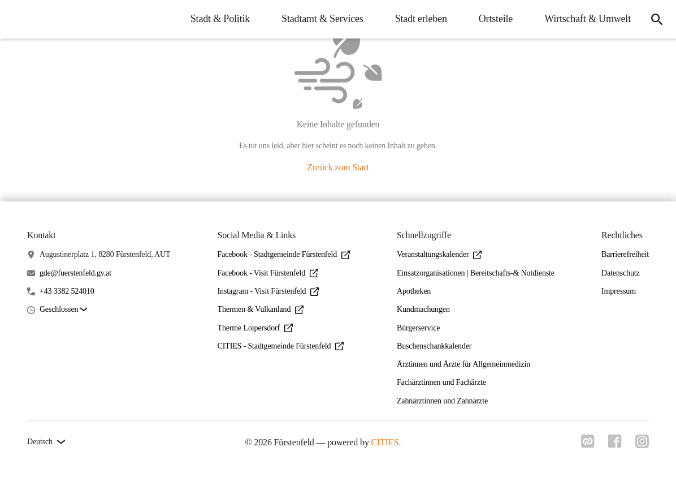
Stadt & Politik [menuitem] (220, 18)
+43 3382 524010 (67, 291)
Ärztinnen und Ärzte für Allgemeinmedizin (463, 364)
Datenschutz (620, 273)
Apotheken (414, 291)
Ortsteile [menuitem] (496, 18)
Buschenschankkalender (434, 346)
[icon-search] (656, 19)
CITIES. (386, 442)
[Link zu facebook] (615, 444)
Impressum (618, 291)
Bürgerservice (418, 328)
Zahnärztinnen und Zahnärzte (442, 401)
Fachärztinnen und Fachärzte (441, 382)
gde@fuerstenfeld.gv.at (75, 273)
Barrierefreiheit (625, 254)
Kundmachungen (423, 309)
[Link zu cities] (588, 444)
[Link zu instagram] (642, 444)
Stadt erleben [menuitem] (421, 18)
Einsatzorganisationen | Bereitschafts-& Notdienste (475, 273)
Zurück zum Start (338, 167)
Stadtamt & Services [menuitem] (322, 18)
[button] (63, 310)
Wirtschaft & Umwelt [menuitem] (587, 18)
